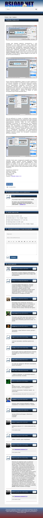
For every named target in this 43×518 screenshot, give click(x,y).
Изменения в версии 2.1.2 (20, 496)
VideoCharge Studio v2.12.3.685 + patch (15, 221)
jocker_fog (14, 370)
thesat (13, 457)
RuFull (13, 422)
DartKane (14, 298)
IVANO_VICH (14, 359)
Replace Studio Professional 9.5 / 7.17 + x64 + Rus (17, 219)
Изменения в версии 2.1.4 (20, 449)
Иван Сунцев (15, 313)
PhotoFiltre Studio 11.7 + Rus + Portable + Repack (17, 217)
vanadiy (13, 347)
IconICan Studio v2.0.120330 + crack (14, 216)
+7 (9, 184)
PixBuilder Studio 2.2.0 (16, 176)
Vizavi (13, 435)
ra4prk (13, 337)
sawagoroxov (15, 326)
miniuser (14, 280)
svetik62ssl (14, 399)
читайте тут (23, 204)
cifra (13, 381)
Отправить (13, 257)
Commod (14, 410)
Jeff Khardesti (15, 268)
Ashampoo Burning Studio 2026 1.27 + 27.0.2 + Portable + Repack (20, 223)
